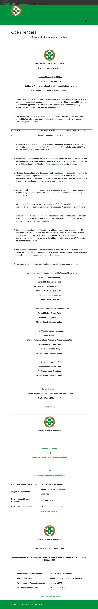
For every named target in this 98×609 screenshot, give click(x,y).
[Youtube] (7, 1)
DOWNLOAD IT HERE (49, 511)
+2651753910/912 (8, 4)
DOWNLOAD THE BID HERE (49, 597)
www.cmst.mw (49, 407)
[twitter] (3, 1)
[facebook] (0, 1)
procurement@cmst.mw (52, 295)
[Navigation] (86, 21)
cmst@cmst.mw (25, 4)
